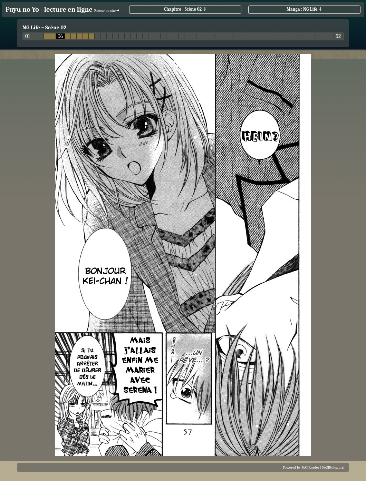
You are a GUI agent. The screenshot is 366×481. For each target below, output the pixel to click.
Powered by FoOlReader (301, 467)
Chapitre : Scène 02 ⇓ (185, 9)
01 (27, 36)
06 (60, 36)
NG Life (31, 27)
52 (338, 36)
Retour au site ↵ (107, 10)
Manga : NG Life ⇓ (304, 9)
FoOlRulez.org (333, 467)
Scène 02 (55, 27)
